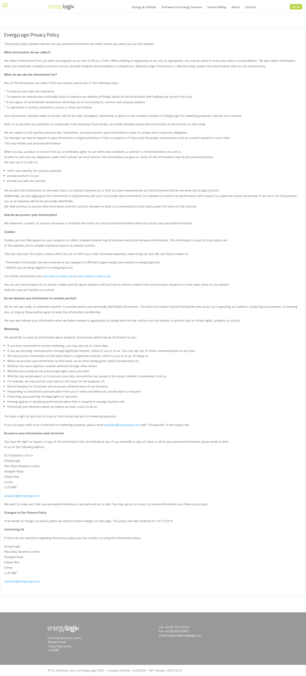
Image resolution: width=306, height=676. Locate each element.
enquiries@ (11, 581)
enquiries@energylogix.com (122, 424)
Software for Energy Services (181, 7)
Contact (250, 7)
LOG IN (296, 7)
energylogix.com (29, 581)
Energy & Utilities (144, 7)
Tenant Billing (216, 7)
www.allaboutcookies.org (93, 276)
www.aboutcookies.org (57, 276)
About (235, 7)
